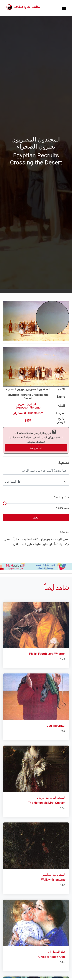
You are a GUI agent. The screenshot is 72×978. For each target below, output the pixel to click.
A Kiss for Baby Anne (52, 957)
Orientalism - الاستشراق (28, 413)
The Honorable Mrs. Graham (47, 803)
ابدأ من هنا (36, 448)
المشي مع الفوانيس (54, 874)
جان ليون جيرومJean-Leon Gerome (27, 405)
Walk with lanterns (53, 879)
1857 (28, 420)
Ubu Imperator (56, 725)
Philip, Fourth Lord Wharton (47, 654)
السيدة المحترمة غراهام (51, 798)
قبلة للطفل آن (57, 952)
